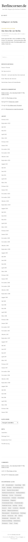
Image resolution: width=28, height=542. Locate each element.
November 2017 (5, 330)
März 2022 (4, 138)
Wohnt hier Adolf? (14, 101)
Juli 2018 (3, 301)
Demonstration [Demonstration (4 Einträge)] (6, 497)
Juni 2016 (3, 393)
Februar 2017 (4, 364)
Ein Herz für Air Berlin (11, 31)
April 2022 (4, 134)
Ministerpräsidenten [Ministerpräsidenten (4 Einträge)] (13, 510)
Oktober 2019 (5, 245)
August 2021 (4, 164)
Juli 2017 (3, 345)
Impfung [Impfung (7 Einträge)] (15, 505)
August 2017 (4, 342)
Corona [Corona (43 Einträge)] (11, 495)
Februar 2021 (4, 186)
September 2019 (5, 249)
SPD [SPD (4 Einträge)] (18, 518)
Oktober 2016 (5, 379)
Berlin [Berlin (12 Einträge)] (3, 487)
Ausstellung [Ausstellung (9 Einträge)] (18, 485)
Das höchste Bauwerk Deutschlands (10, 82)
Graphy (21, 537)
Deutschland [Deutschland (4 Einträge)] (21, 497)
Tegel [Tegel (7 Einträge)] (10, 523)
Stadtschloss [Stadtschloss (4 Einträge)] (17, 520)
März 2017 (4, 360)
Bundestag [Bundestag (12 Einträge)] (4, 495)
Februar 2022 (5, 142)
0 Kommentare (5, 35)
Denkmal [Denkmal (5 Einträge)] (14, 497)
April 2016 (4, 401)
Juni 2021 (3, 171)
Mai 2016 (3, 397)
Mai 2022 (3, 130)
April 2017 (3, 356)
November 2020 (5, 197)
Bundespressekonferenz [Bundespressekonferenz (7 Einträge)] (8, 492)
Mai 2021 (3, 175)
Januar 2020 (4, 234)
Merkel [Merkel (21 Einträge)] (4, 510)
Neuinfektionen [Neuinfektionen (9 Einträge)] (15, 513)
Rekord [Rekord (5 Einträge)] (4, 515)
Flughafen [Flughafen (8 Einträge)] (13, 500)
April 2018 (3, 312)
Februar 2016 (4, 408)
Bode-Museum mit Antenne (8, 78)
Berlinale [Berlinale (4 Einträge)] (9, 487)
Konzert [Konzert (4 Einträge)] (4, 508)
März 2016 (4, 405)
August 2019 (4, 253)
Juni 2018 (3, 305)
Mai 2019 (3, 264)
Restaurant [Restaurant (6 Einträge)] (10, 515)
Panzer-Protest (5, 67)
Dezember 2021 (5, 149)
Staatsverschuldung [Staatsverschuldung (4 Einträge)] (7, 520)
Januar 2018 (4, 323)
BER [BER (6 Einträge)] (24, 485)
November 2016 (5, 375)
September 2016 (5, 382)
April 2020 (4, 223)
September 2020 (5, 205)
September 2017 (5, 338)
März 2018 (4, 316)
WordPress (12, 537)
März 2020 (4, 227)
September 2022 (5, 123)
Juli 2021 (3, 167)
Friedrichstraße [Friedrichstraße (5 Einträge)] (19, 503)
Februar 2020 (5, 230)
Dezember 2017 (5, 327)
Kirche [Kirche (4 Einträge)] (20, 505)
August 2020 (4, 208)
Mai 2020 (3, 219)
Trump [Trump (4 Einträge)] (16, 523)
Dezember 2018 (5, 282)
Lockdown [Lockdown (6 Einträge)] (15, 508)
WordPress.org (5, 443)
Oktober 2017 (5, 334)
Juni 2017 (3, 349)
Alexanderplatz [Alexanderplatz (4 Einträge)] (9, 485)
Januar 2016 (4, 412)
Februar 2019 (4, 275)
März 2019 (4, 271)
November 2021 (5, 153)
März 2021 (4, 182)
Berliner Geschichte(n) (8, 28)
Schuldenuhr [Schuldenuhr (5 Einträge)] (5, 518)
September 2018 (5, 293)
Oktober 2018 (5, 290)
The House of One (12, 98)
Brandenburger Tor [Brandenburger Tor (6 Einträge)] (18, 487)
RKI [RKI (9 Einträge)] (16, 515)
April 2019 (4, 268)
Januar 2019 (4, 279)
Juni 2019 (3, 260)
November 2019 (5, 242)
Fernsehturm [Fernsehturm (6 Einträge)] (5, 500)
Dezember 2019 (5, 238)
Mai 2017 (3, 353)
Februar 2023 (5, 119)
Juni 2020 (3, 216)
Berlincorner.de (14, 6)
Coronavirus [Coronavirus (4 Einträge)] (18, 495)
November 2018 (5, 286)
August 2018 (4, 297)
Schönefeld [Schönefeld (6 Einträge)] (13, 518)
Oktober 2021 (5, 156)
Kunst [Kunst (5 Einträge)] (9, 508)
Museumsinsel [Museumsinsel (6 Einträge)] (5, 513)
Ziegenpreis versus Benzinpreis (14, 109)
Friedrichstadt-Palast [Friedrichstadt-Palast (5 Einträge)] (7, 503)
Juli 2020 (3, 212)
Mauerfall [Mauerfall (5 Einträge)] (22, 508)
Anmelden (4, 432)
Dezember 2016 (5, 371)
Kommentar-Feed (6, 440)
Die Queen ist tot (6, 71)
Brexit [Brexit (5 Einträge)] (3, 490)
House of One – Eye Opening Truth (10, 92)
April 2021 (3, 179)
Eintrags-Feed (5, 436)
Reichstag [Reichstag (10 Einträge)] (23, 513)
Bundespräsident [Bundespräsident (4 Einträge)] (20, 492)
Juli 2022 (3, 127)
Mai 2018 (3, 308)
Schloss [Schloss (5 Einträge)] (20, 515)
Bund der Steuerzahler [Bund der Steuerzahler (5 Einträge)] (12, 490)
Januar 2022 (4, 145)
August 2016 (4, 386)
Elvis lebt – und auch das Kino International (13, 75)
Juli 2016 (3, 390)
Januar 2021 (4, 190)
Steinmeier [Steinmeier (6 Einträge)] (5, 523)
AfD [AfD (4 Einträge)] (3, 485)
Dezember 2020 (5, 193)
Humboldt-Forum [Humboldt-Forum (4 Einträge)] (6, 505)
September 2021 (5, 160)
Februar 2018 (4, 319)
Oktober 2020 (5, 201)
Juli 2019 (3, 256)
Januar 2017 (4, 367)
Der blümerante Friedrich (15, 105)
